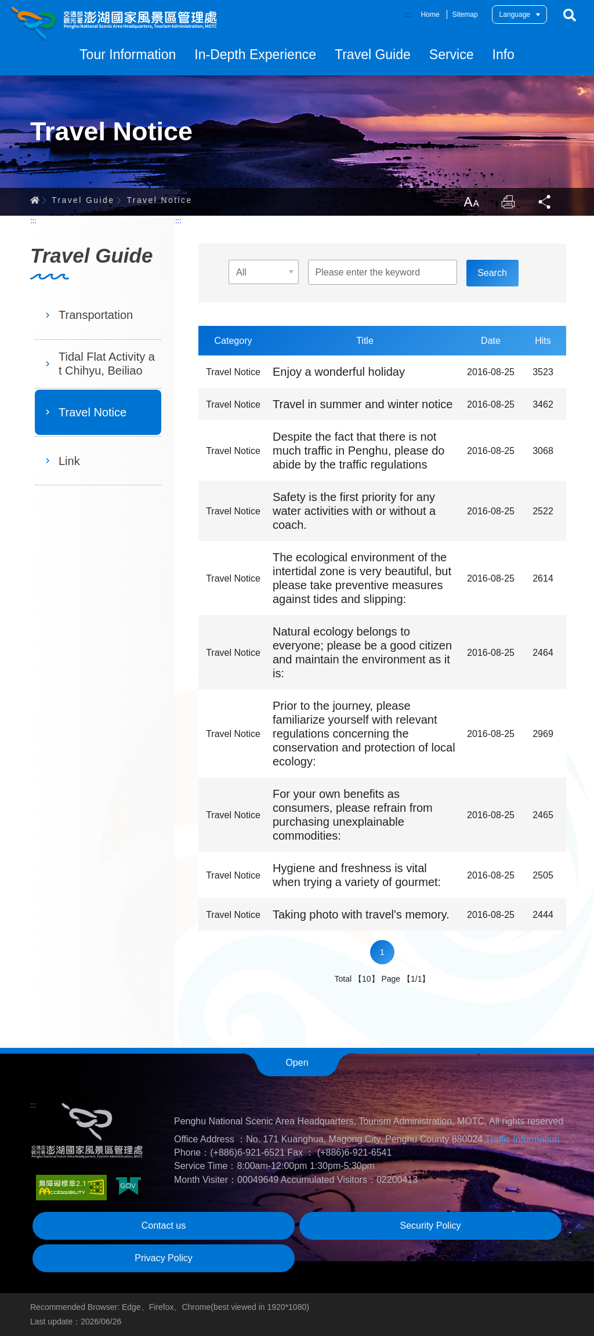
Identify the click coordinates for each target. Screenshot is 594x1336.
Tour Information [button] (127, 54)
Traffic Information (522, 1139)
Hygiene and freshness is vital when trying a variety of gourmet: (357, 875)
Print (508, 202)
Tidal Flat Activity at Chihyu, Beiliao (107, 363)
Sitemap (465, 14)
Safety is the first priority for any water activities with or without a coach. (354, 511)
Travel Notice (159, 200)
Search (570, 15)
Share (545, 202)
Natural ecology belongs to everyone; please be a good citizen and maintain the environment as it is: (362, 652)
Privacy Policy (164, 1258)
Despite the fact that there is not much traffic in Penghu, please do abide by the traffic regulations (358, 450)
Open (296, 1063)
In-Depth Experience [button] (255, 54)
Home (430, 14)
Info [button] (503, 54)
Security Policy (430, 1225)
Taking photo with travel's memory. (361, 914)
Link (69, 461)
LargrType (471, 202)
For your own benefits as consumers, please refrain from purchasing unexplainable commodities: (353, 814)
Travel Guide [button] (373, 54)
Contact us (164, 1225)
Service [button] (451, 54)
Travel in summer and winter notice (363, 404)
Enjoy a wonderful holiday (339, 371)
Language (514, 14)
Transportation (96, 314)
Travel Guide (83, 200)
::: (408, 14)
